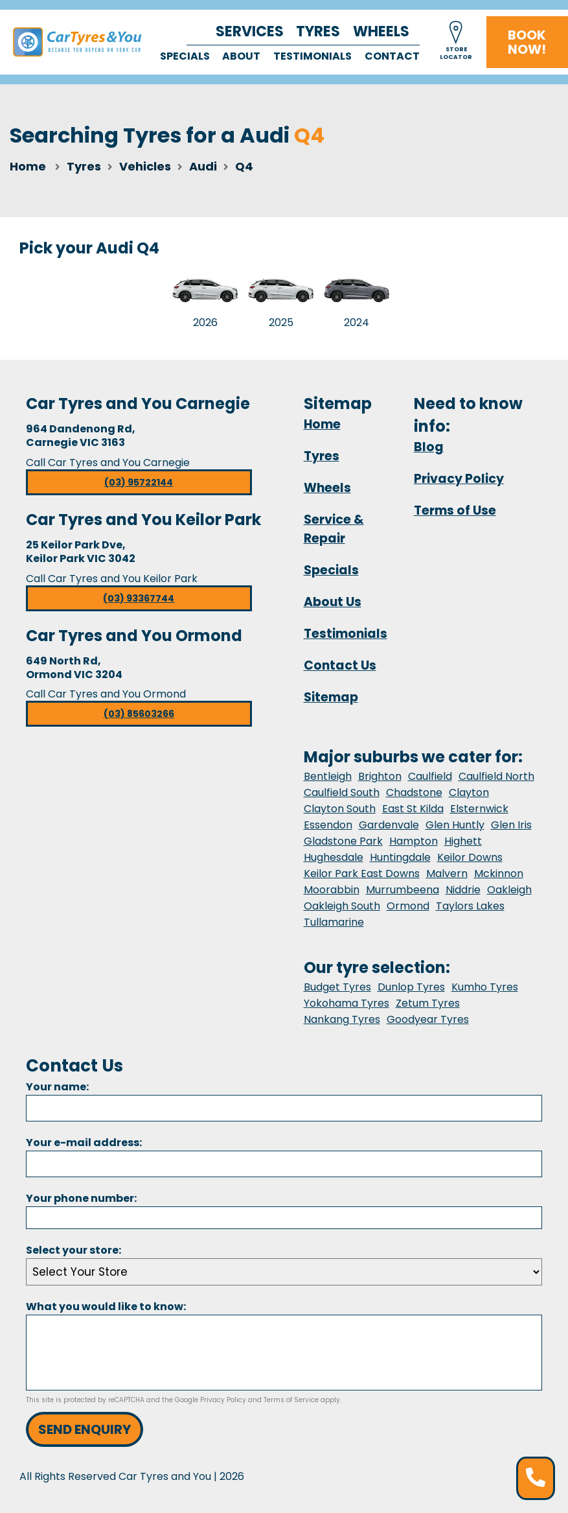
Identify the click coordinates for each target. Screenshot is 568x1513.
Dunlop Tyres (411, 986)
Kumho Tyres (484, 986)
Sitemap (331, 697)
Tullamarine (334, 922)
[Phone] (284, 1217)
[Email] (284, 1164)
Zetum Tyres (428, 1003)
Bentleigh (328, 776)
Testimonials (312, 56)
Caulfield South (342, 792)
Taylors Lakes (470, 905)
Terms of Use (455, 510)
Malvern (447, 873)
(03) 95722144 (138, 482)
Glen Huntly (455, 824)
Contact (392, 56)
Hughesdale (333, 857)
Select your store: (73, 1250)
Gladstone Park (343, 841)
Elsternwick (479, 808)
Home (28, 166)
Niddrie (463, 889)
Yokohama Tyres (346, 1003)
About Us (332, 602)
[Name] (284, 1108)
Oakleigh (509, 889)
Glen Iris (511, 824)
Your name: (57, 1086)
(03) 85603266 (139, 713)
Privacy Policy (459, 478)
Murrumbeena (402, 889)
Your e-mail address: (84, 1142)
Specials (185, 56)
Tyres (318, 31)
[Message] (284, 1352)
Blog (429, 447)
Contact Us (340, 665)
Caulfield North (496, 776)
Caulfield (430, 776)
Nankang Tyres (342, 1019)
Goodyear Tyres (428, 1019)
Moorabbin (331, 889)
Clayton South (340, 808)
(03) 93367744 (138, 598)
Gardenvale (389, 824)
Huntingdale (400, 857)
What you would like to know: (106, 1306)
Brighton (380, 776)
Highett (463, 841)
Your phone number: (81, 1198)
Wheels (381, 31)
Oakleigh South (342, 905)
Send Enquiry (84, 1429)
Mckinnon (498, 873)
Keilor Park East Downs (362, 873)
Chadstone (414, 792)
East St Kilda (413, 808)
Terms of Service (291, 1400)
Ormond (408, 905)
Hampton (413, 841)
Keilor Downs (470, 857)
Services (250, 31)
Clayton (469, 792)
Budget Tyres (337, 986)
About (241, 56)
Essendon (328, 824)
